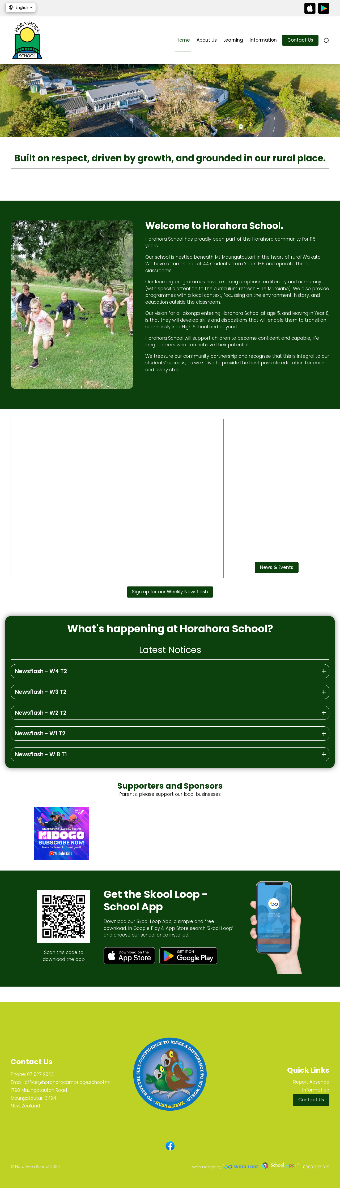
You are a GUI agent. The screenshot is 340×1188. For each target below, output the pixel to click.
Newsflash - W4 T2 (41, 686)
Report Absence (311, 1082)
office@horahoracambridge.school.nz (67, 1082)
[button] (20, 7)
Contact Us (300, 40)
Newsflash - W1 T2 (40, 748)
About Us (207, 40)
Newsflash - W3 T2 (40, 706)
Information (263, 40)
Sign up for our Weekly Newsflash (170, 605)
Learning (233, 40)
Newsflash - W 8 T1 (41, 769)
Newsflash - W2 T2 (40, 727)
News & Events (276, 580)
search (326, 40)
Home (183, 40)
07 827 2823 (40, 1074)
